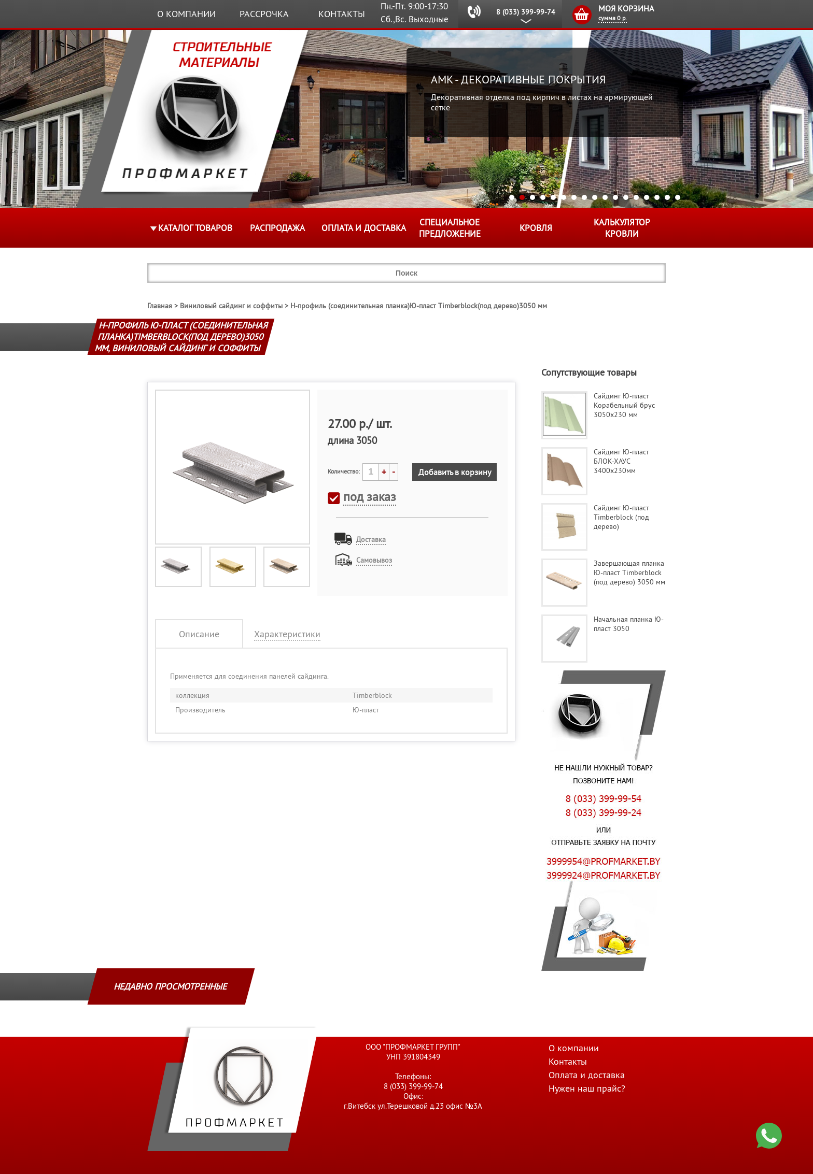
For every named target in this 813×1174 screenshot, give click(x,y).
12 (625, 197)
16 (667, 197)
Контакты (341, 14)
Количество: (344, 471)
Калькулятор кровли (622, 228)
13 (636, 197)
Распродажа (277, 228)
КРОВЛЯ (536, 228)
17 (677, 197)
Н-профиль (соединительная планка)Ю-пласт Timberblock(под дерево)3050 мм (418, 305)
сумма (612, 18)
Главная (159, 305)
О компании (186, 14)
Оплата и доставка (363, 228)
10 (605, 197)
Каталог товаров (195, 228)
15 (657, 197)
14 (646, 197)
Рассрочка (264, 14)
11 (615, 197)
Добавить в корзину (454, 472)
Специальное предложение (450, 228)
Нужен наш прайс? (587, 1088)
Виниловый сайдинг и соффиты (231, 305)
